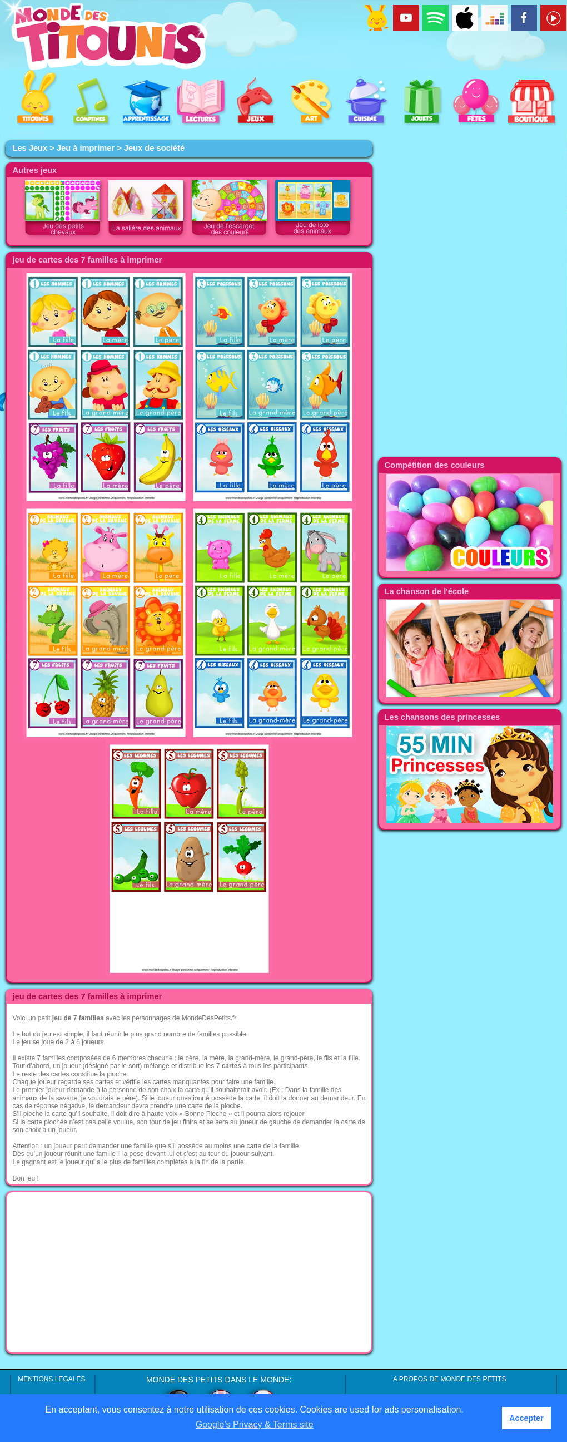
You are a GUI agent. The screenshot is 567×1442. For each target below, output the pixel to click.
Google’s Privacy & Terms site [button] (255, 1424)
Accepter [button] (526, 1418)
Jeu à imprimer (86, 148)
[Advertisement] (189, 1272)
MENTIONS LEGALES (51, 1379)
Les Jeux (29, 148)
